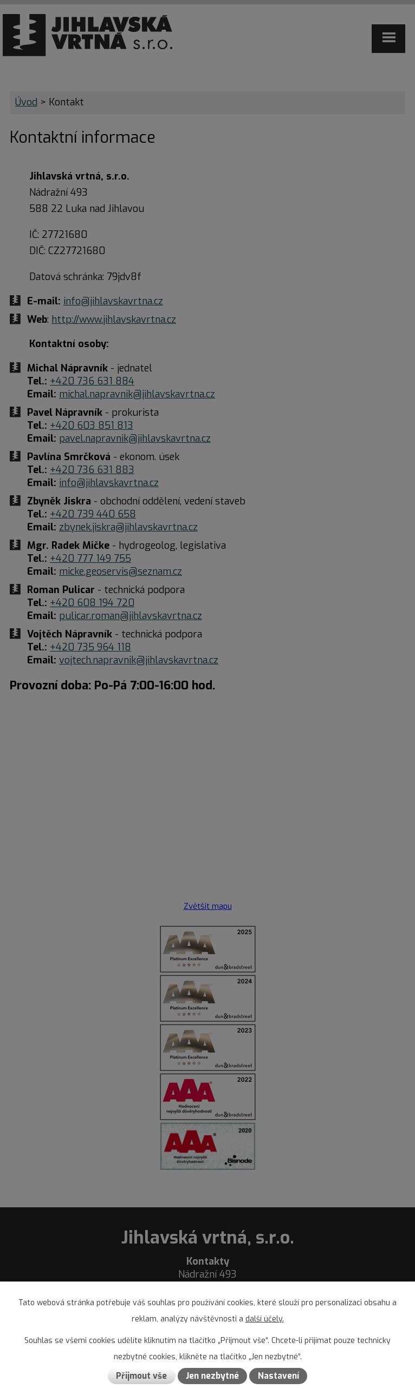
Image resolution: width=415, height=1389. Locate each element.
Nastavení (278, 1376)
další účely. (264, 1319)
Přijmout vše (141, 1376)
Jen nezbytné (212, 1376)
